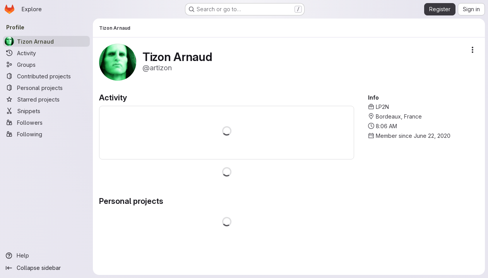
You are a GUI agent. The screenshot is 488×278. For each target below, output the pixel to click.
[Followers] (46, 122)
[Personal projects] (46, 87)
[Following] (46, 134)
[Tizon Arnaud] (46, 41)
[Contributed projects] (46, 76)
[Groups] (46, 64)
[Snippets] (46, 110)
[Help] (46, 255)
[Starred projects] (46, 99)
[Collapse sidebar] (46, 268)
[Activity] (46, 52)
